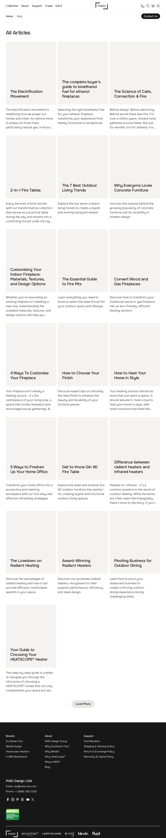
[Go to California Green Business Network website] (12, 814)
